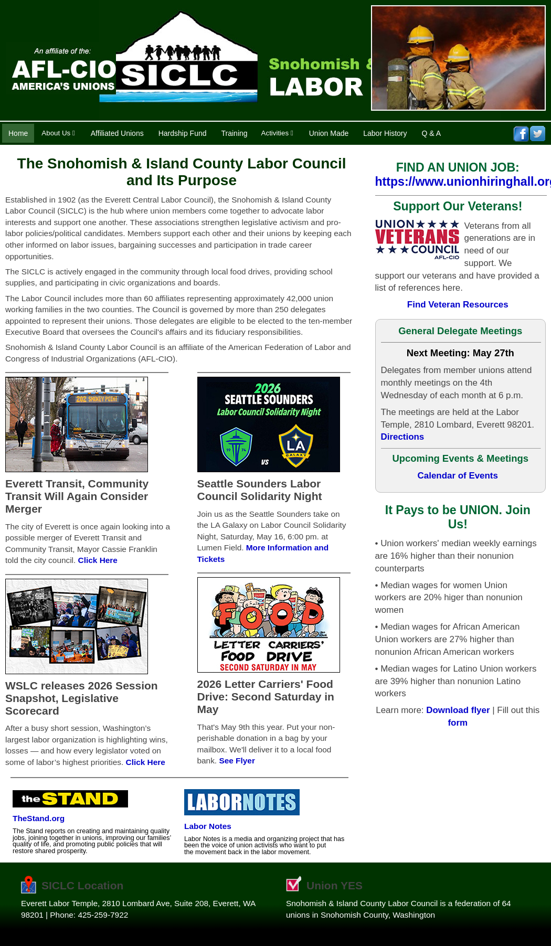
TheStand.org (39, 818)
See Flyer (237, 760)
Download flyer (458, 710)
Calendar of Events (458, 476)
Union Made (329, 133)
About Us (58, 133)
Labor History (385, 133)
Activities (277, 133)
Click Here (98, 560)
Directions (403, 437)
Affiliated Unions (117, 133)
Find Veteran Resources (457, 305)
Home (18, 133)
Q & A (431, 133)
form (458, 723)
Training (234, 133)
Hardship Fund (182, 133)
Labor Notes (207, 826)
